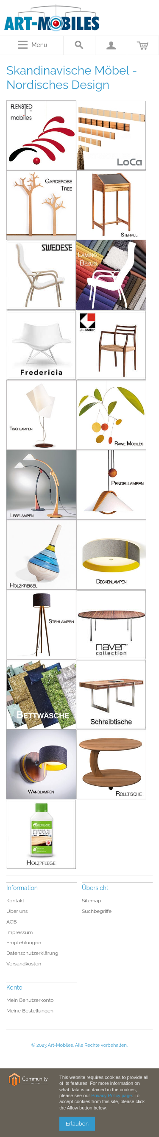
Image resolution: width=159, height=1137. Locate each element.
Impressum (19, 932)
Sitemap (91, 901)
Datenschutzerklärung (32, 953)
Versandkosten (23, 964)
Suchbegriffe (97, 911)
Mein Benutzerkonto (30, 1000)
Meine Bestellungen (29, 1011)
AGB (11, 922)
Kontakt (15, 901)
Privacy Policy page (111, 1095)
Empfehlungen (23, 943)
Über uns (17, 911)
